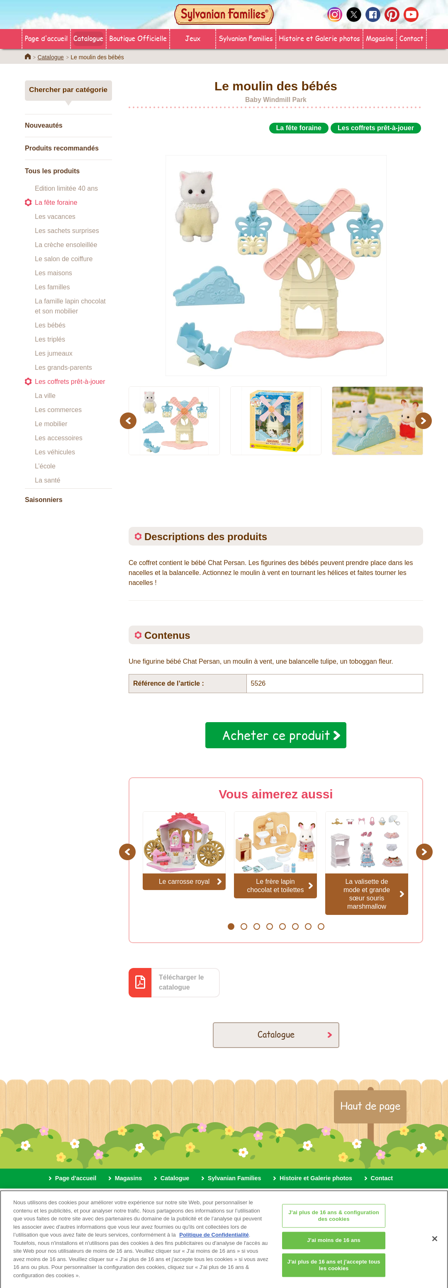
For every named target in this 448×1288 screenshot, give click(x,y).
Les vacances (55, 216)
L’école (45, 466)
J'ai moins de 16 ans (333, 1246)
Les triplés (50, 339)
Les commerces (58, 409)
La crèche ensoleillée (66, 244)
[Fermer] (435, 1245)
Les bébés (50, 325)
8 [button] (320, 926)
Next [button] (424, 420)
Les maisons (53, 273)
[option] (276, 256)
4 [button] (269, 926)
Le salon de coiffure (64, 258)
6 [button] (295, 926)
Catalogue (88, 38)
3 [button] (256, 926)
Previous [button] (129, 420)
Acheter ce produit (276, 735)
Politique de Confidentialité (214, 1241)
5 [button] (282, 926)
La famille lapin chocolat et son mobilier (70, 306)
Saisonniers (44, 499)
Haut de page (370, 1106)
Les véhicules (55, 452)
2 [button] (243, 926)
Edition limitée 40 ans (66, 188)
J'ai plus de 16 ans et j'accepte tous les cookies (333, 1271)
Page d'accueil (46, 38)
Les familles (52, 287)
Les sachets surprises (67, 230)
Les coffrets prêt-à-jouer (70, 381)
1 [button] (230, 926)
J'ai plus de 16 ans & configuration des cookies (333, 1221)
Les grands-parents (63, 367)
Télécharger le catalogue (181, 982)
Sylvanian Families (246, 38)
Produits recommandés (62, 148)
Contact (411, 38)
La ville (45, 395)
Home (28, 56)
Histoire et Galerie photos (319, 38)
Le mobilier (51, 423)
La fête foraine (56, 202)
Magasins (380, 38)
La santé (47, 480)
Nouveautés (44, 125)
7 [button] (308, 926)
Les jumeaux (54, 353)
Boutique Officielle (138, 38)
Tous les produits (52, 171)
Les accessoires (59, 437)
